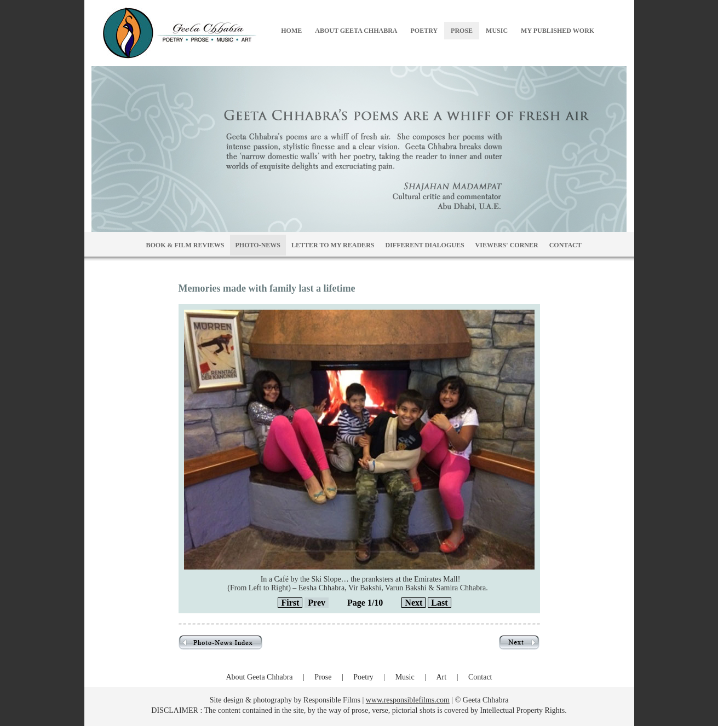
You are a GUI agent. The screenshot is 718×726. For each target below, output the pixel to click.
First (290, 602)
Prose (322, 677)
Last (439, 602)
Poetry (363, 677)
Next (413, 602)
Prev (316, 602)
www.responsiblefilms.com (408, 700)
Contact (480, 677)
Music (405, 677)
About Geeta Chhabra (259, 677)
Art (441, 677)
